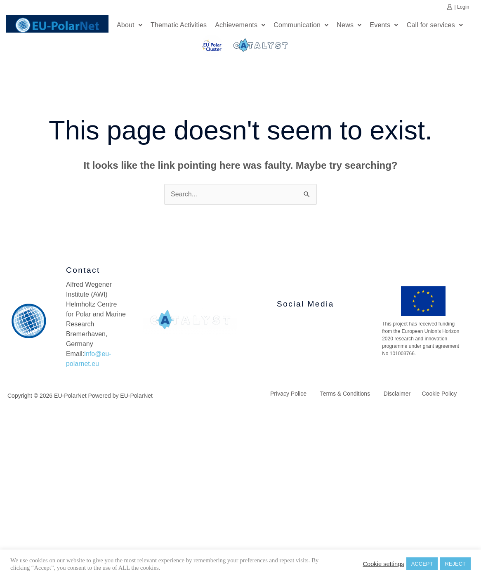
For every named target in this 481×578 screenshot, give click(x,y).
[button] (129, 26)
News (349, 25)
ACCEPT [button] (422, 564)
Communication (301, 25)
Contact (83, 272)
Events (384, 25)
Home (57, 24)
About (129, 25)
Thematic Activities (179, 25)
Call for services (435, 25)
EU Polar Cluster (206, 48)
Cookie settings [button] (383, 564)
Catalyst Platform (260, 45)
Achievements (240, 25)
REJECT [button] (455, 564)
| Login (462, 7)
